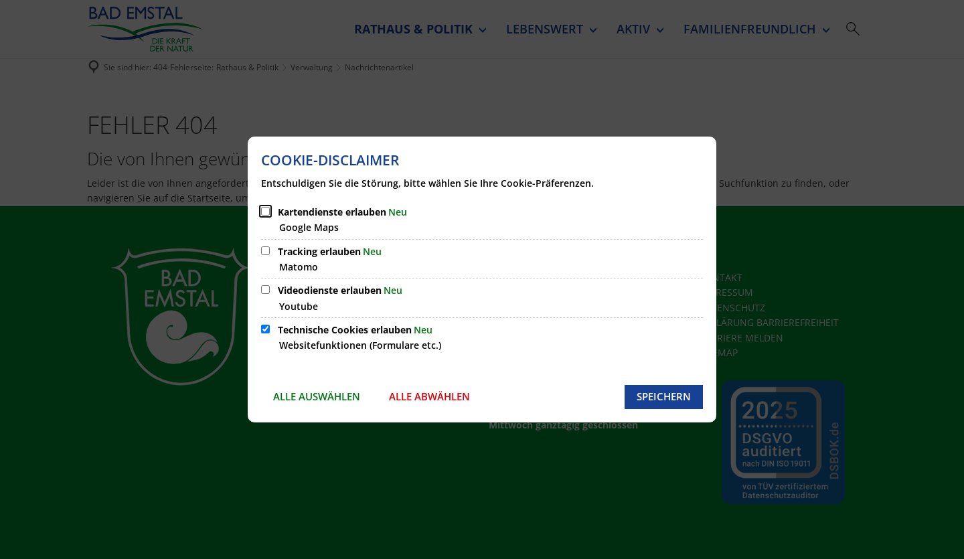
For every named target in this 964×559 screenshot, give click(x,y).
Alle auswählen (316, 396)
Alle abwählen (429, 396)
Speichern (664, 396)
